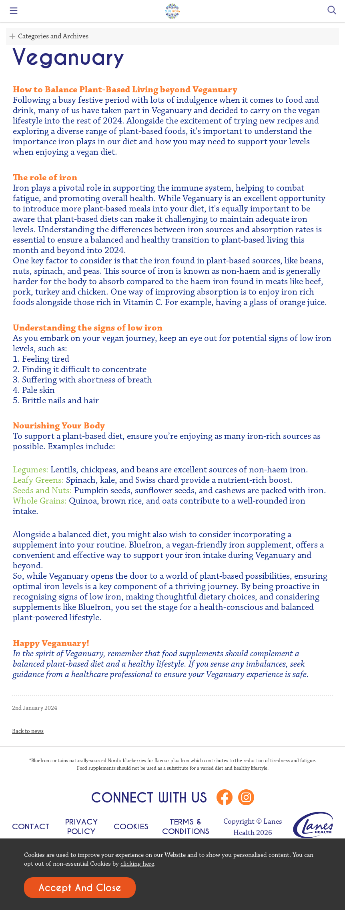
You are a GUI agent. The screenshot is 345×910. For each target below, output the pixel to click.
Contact (31, 826)
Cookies (131, 826)
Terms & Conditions (185, 826)
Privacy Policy (81, 826)
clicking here (137, 864)
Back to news (28, 731)
